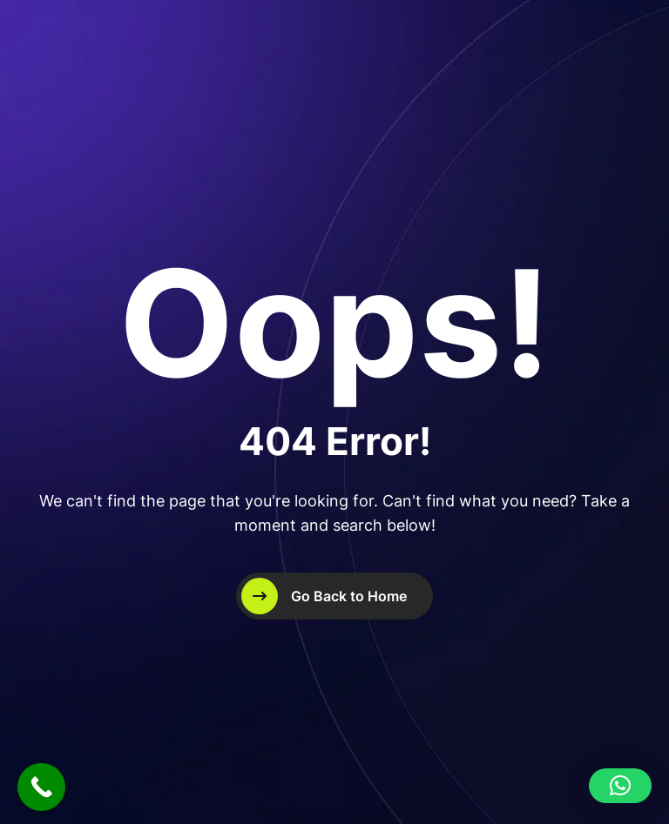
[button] (620, 785)
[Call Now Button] (41, 787)
